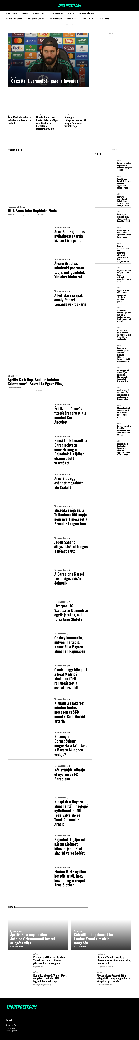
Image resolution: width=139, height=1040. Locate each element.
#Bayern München (86, 13)
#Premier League (56, 13)
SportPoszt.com (69, 5)
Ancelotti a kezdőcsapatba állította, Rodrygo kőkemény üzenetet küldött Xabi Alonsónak (124, 354)
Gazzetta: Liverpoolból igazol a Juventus (48, 81)
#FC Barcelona (56, 18)
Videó (119, 160)
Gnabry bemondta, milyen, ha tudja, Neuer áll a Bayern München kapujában (71, 639)
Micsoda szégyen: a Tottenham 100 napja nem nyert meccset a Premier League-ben (70, 515)
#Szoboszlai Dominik (14, 18)
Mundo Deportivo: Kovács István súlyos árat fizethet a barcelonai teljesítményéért (47, 123)
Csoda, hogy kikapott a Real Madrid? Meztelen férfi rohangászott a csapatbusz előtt (70, 672)
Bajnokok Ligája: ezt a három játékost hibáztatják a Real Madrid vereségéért (71, 844)
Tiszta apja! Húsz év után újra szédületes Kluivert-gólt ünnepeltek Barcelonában (123, 375)
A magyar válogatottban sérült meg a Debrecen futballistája (75, 121)
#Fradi (25, 13)
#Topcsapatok (11, 13)
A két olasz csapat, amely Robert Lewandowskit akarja (70, 301)
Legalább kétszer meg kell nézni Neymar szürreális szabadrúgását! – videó (124, 275)
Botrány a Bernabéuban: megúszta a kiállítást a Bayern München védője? (69, 739)
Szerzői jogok (11, 1026)
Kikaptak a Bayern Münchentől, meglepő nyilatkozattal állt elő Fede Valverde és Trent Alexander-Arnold (71, 808)
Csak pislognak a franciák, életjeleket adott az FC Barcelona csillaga (124, 429)
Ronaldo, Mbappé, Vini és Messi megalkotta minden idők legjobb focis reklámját (50, 973)
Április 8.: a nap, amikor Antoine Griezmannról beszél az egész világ (37, 379)
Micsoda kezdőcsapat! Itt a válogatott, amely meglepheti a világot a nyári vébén (114, 973)
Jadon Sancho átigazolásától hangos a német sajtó (67, 547)
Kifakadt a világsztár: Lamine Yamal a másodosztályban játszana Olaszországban (49, 956)
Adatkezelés (11, 1020)
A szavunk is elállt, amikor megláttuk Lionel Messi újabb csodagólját (124, 334)
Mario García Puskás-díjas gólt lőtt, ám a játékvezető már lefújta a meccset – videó (124, 315)
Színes (11, 374)
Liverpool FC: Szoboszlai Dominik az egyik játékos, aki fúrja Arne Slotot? (71, 608)
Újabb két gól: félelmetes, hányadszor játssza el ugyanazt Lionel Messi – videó (123, 448)
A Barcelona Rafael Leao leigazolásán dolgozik (70, 575)
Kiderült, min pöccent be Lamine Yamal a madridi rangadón (94, 934)
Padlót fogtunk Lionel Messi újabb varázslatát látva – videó (124, 233)
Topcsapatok (13, 207)
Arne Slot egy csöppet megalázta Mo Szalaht (70, 480)
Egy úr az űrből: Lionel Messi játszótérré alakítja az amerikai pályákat (123, 295)
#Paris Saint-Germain (36, 18)
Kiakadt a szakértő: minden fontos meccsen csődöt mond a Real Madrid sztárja (71, 706)
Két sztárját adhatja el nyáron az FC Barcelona (70, 768)
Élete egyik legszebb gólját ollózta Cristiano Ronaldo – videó (123, 217)
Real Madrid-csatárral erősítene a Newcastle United (20, 120)
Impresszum (11, 1023)
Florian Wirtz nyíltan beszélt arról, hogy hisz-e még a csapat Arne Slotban (71, 875)
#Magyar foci (88, 18)
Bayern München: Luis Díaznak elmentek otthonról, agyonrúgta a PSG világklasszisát (123, 253)
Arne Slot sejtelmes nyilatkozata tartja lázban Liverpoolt (70, 236)
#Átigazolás (104, 18)
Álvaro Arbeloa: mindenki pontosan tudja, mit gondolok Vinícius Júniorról (70, 270)
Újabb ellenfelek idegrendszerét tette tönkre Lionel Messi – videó (123, 412)
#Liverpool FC (38, 13)
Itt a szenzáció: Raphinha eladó (34, 211)
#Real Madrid (72, 18)
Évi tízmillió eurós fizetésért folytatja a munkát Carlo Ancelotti (70, 414)
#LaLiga (71, 13)
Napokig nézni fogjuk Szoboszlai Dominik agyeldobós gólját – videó (124, 183)
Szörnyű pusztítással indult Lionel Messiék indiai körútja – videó (123, 201)
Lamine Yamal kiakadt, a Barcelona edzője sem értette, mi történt (114, 956)
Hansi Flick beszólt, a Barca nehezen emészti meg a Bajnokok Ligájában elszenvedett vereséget (70, 449)
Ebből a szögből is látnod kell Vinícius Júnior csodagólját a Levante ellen (123, 394)
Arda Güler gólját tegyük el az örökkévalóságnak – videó (124, 166)
